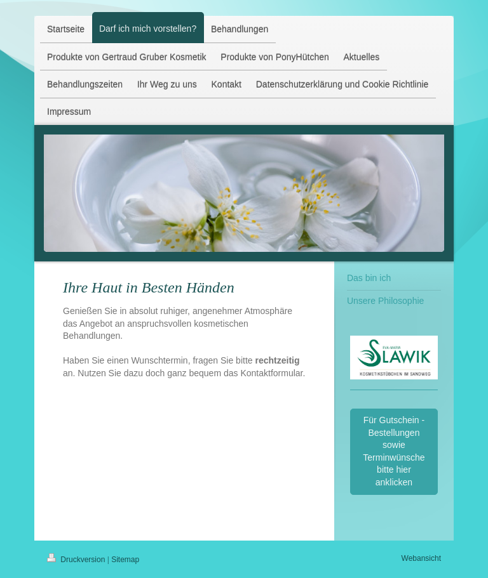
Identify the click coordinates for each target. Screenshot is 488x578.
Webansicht (421, 558)
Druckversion (77, 559)
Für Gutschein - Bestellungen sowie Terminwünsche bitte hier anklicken (393, 451)
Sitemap (125, 559)
